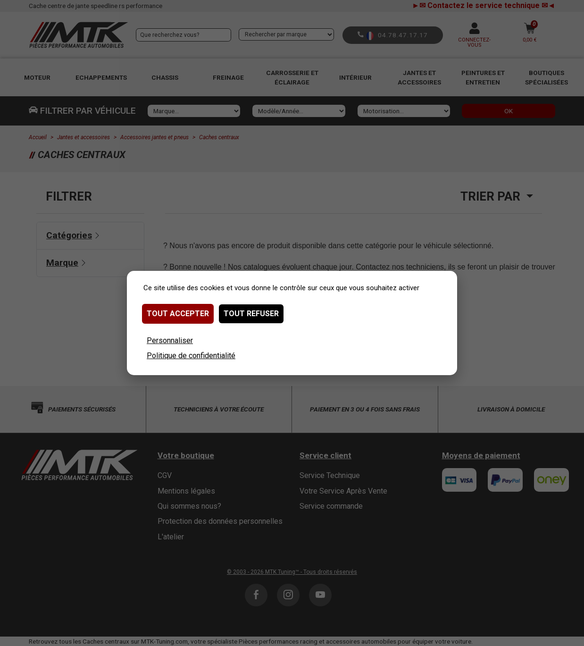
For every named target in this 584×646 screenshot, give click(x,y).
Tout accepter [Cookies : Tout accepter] (178, 313)
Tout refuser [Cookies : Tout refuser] (251, 313)
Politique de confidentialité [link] (191, 355)
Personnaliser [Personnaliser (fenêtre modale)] (170, 340)
